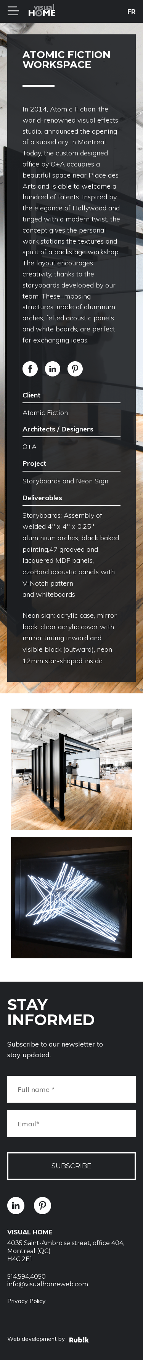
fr (131, 11)
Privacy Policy (26, 1301)
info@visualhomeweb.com (47, 1284)
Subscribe (71, 1166)
